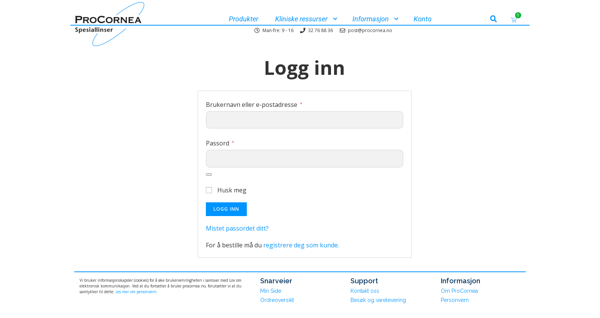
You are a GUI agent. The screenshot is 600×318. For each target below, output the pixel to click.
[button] (494, 19)
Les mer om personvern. (137, 291)
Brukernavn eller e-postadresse (254, 104)
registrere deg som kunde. (301, 245)
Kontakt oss (365, 291)
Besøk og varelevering (378, 300)
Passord (220, 143)
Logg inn (227, 209)
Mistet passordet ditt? (237, 228)
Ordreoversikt (277, 300)
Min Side (270, 291)
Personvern (455, 300)
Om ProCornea (459, 291)
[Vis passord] (209, 174)
